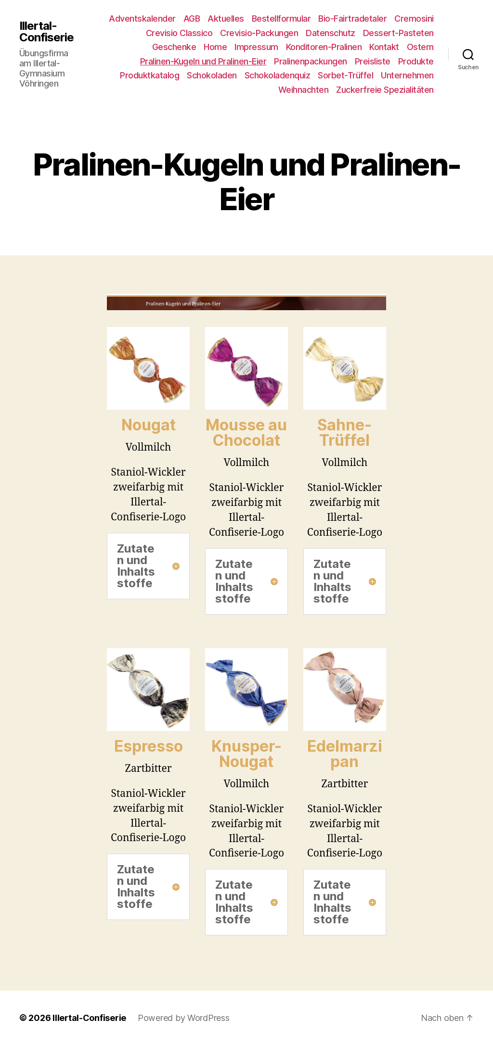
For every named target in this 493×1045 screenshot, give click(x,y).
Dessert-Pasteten (398, 33)
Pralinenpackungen (310, 61)
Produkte (416, 61)
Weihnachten (303, 90)
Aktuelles (226, 18)
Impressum (256, 47)
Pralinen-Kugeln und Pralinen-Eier (203, 61)
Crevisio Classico (179, 33)
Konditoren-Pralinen (324, 47)
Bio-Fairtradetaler (352, 18)
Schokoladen (212, 75)
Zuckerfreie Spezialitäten (385, 90)
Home (215, 47)
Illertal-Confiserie (46, 31)
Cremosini (414, 18)
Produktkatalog (149, 75)
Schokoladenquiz (278, 75)
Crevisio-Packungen (259, 33)
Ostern (420, 47)
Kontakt (384, 47)
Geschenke (174, 47)
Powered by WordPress (184, 1018)
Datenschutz (330, 33)
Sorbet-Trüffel (345, 75)
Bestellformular (281, 18)
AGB (191, 18)
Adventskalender (142, 18)
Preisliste (372, 61)
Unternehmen (407, 75)
